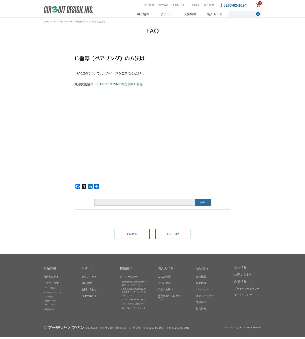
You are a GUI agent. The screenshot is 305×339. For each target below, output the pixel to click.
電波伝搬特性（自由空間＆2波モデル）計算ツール (133, 285)
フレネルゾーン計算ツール (133, 301)
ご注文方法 (164, 278)
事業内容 (201, 284)
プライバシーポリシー (246, 290)
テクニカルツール (130, 278)
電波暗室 (201, 304)
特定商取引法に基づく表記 (170, 298)
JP (54, 23)
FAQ (61, 23)
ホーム (47, 23)
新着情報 (240, 283)
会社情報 (149, 4)
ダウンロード (89, 278)
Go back (132, 235)
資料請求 (87, 284)
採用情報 (163, 4)
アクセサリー (51, 307)
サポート (166, 14)
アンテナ (49, 298)
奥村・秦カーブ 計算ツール (133, 310)
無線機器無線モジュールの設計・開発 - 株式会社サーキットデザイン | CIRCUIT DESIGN (69, 10)
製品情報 (143, 14)
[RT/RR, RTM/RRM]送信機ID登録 (119, 86)
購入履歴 (209, 4)
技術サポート (89, 297)
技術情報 (190, 14)
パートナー (202, 291)
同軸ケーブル (51, 303)
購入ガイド (215, 14)
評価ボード (50, 311)
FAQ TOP (173, 235)
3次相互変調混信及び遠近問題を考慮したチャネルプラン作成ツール (134, 294)
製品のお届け (165, 291)
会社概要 (201, 278)
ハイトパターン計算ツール (133, 305)
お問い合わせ (180, 4)
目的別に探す (51, 278)
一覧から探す (51, 284)
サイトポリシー (243, 296)
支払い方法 (164, 284)
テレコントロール (53, 294)
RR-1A (69, 23)
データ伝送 (50, 290)
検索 (202, 204)
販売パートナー (205, 297)
